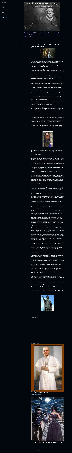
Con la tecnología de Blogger (43, 450)
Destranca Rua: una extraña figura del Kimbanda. (47, 442)
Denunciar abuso (5, 17)
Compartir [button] (22, 42)
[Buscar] (64, 3)
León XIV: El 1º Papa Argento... (40, 392)
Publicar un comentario (38, 394)
